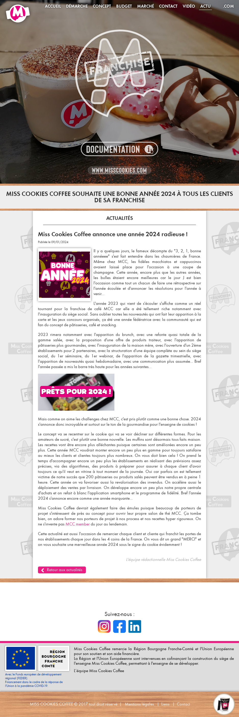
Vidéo (189, 6)
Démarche (77, 6)
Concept (102, 6)
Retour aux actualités (64, 569)
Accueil (53, 6)
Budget (124, 6)
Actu (205, 6)
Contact (168, 6)
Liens (165, 704)
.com (228, 6)
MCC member (77, 524)
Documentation (113, 149)
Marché (145, 6)
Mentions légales (139, 704)
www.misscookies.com (119, 170)
